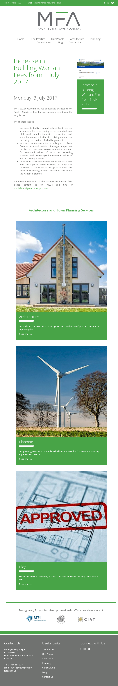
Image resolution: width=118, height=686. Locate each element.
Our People (57, 39)
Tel (5, 3)
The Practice (38, 39)
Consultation (44, 42)
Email (30, 3)
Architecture (77, 39)
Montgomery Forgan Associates (59, 20)
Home (20, 39)
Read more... (25, 333)
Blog (60, 42)
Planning (95, 39)
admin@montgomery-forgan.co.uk (47, 3)
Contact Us (75, 42)
